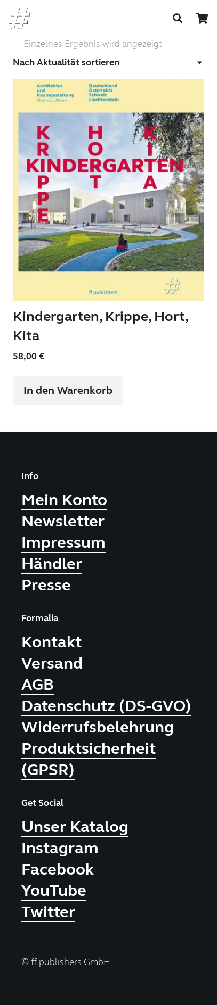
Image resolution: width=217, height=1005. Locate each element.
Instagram (60, 848)
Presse (46, 585)
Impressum (63, 542)
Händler (51, 563)
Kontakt (51, 642)
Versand (52, 663)
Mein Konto (64, 499)
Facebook (57, 869)
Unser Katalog (74, 826)
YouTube (53, 890)
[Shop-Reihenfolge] (108, 63)
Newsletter (63, 521)
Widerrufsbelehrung (97, 727)
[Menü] (159, 18)
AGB (37, 684)
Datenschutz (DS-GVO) (106, 705)
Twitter (48, 911)
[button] (68, 390)
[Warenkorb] (202, 18)
